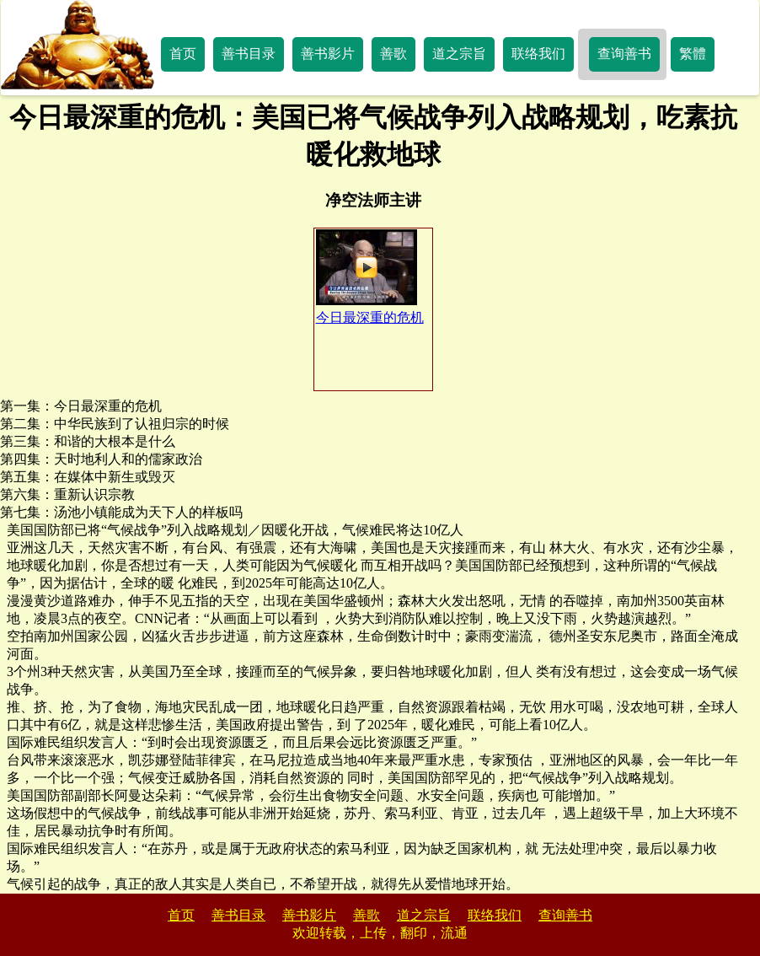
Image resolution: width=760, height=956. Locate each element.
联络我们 (538, 53)
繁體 (692, 53)
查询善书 (624, 53)
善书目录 (249, 53)
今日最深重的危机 (370, 277)
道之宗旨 (459, 53)
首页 (182, 53)
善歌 (393, 53)
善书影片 (328, 53)
